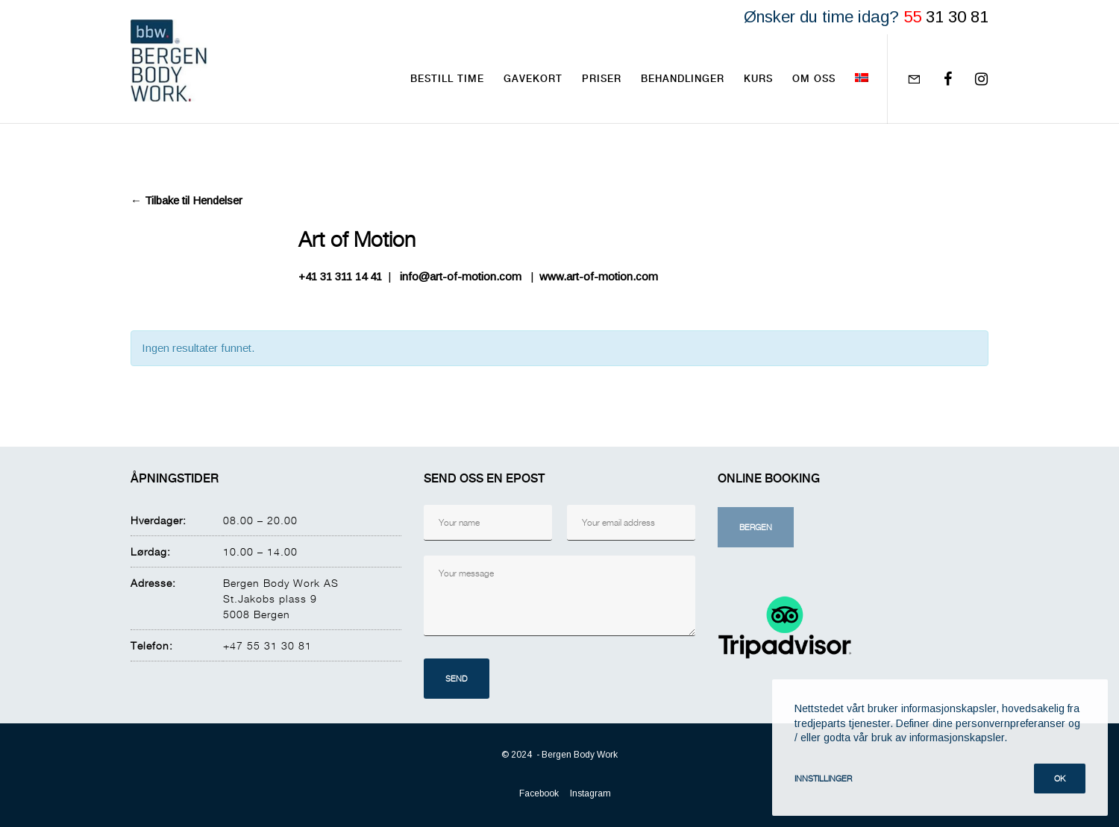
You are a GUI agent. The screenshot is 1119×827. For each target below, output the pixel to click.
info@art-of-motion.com (460, 276)
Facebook (539, 793)
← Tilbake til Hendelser (186, 200)
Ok (1059, 778)
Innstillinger (823, 778)
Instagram (590, 793)
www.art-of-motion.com (598, 276)
